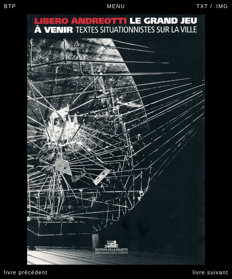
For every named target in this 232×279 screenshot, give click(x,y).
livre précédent (26, 272)
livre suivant (210, 272)
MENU (116, 6)
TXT (202, 6)
